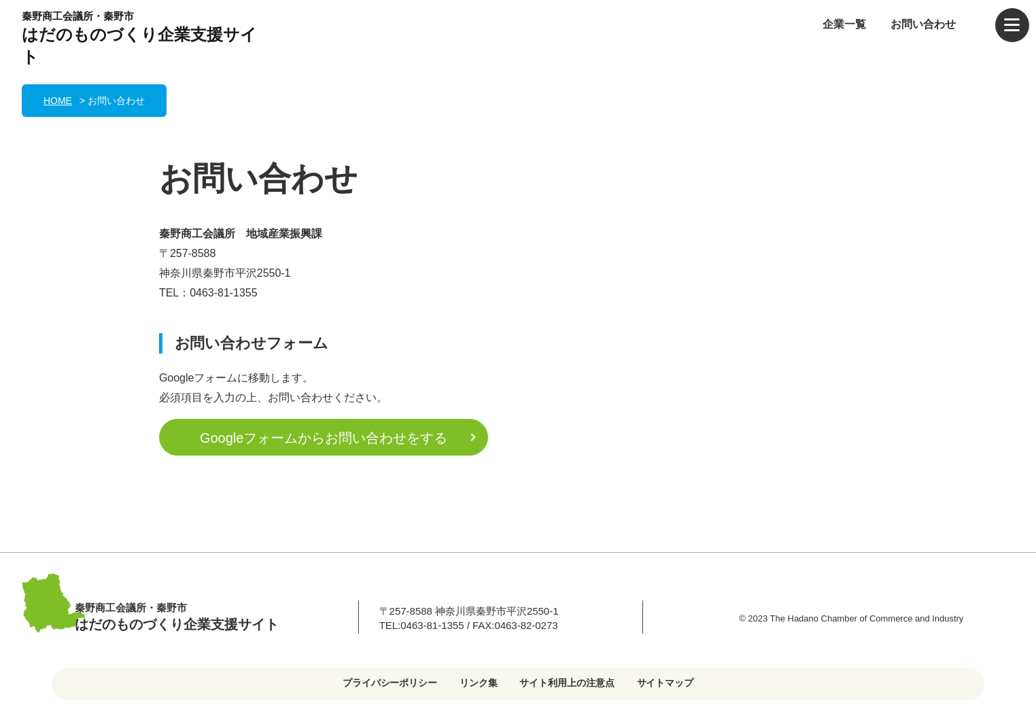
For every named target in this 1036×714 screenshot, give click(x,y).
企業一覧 (844, 24)
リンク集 (479, 682)
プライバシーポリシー (390, 682)
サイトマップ (665, 682)
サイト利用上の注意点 (567, 682)
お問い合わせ (923, 24)
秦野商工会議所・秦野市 (144, 39)
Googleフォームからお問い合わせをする (323, 437)
